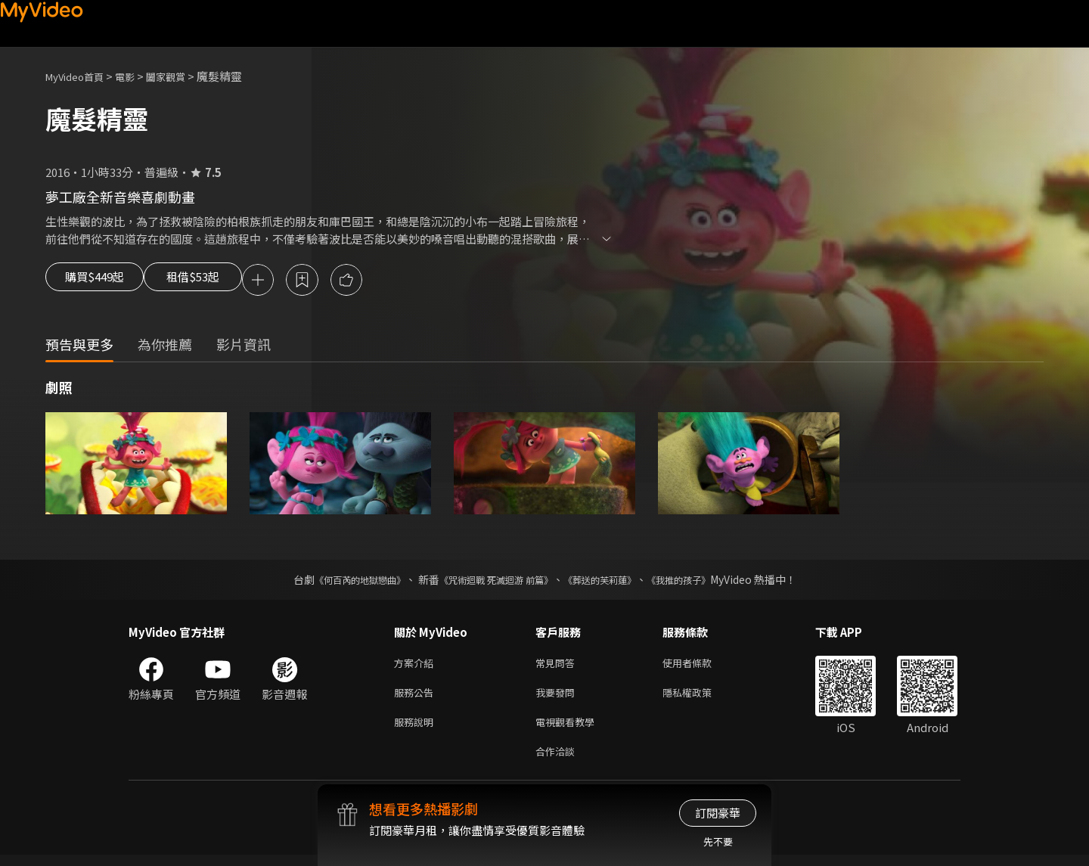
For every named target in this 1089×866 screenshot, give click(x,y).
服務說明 (416, 729)
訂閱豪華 (717, 813)
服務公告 (416, 698)
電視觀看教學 (569, 729)
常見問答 (558, 666)
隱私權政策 (700, 698)
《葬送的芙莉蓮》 (611, 581)
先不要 (718, 841)
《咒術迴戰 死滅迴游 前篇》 (492, 581)
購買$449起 (99, 281)
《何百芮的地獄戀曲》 (339, 581)
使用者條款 (700, 666)
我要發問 (558, 698)
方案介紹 (416, 666)
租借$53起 (217, 281)
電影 (137, 76)
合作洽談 (558, 761)
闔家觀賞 (182, 76)
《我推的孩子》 (701, 581)
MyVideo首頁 (79, 76)
